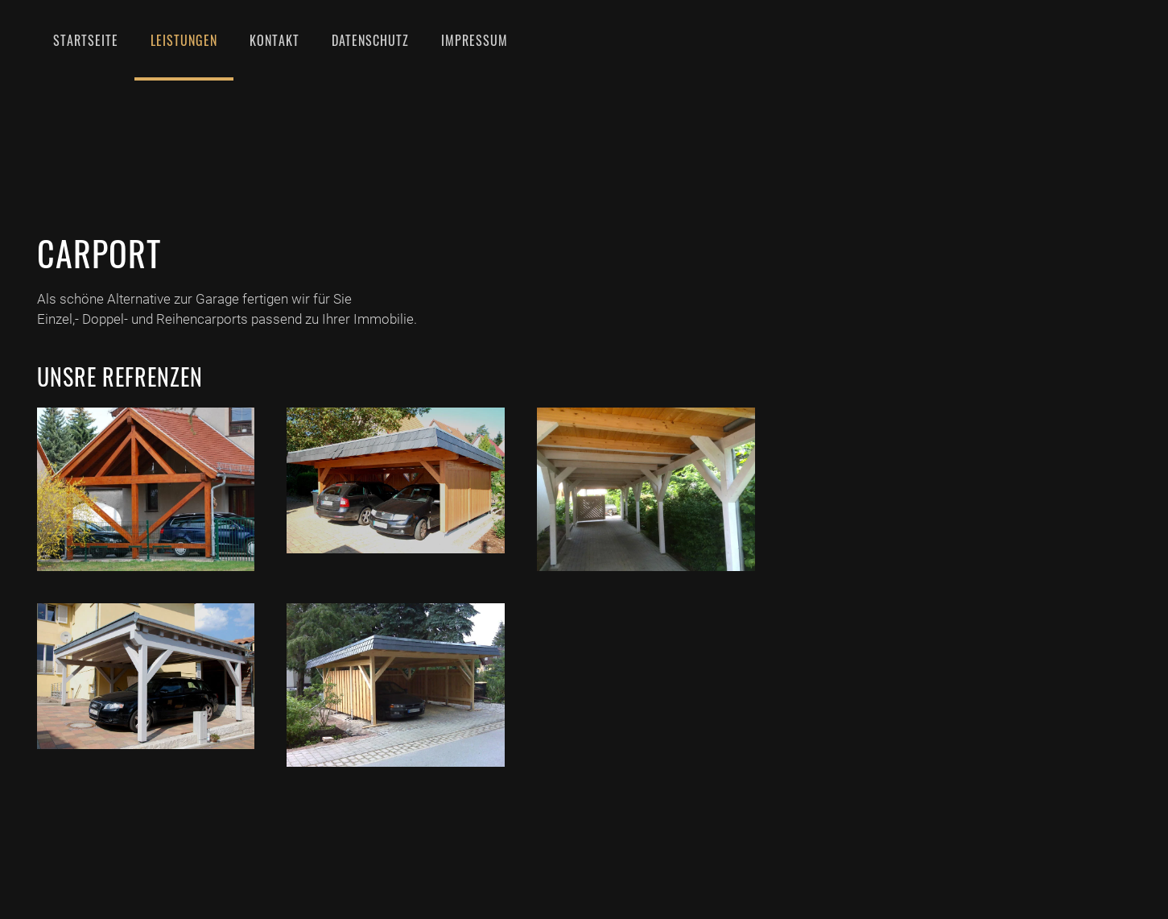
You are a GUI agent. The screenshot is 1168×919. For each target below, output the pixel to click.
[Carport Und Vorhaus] (146, 489)
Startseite (85, 40)
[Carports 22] (646, 489)
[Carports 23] (146, 676)
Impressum (474, 40)
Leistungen (184, 40)
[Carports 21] (396, 480)
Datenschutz (370, 40)
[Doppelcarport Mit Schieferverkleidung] (396, 685)
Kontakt (274, 40)
